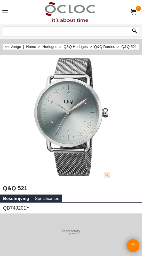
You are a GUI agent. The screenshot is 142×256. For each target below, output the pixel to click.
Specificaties (47, 198)
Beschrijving (16, 198)
